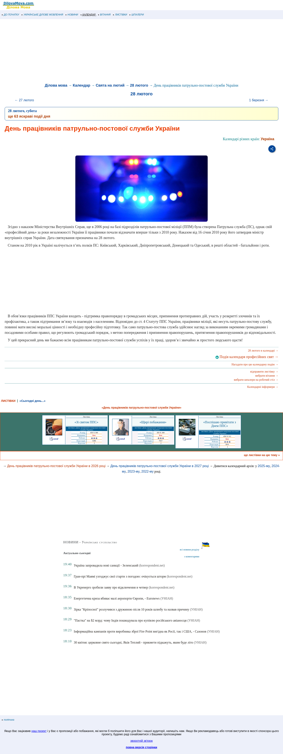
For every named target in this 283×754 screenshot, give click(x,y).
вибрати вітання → (266, 375)
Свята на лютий (110, 85)
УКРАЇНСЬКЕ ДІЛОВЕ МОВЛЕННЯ (42, 14)
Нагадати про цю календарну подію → (254, 364)
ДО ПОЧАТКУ (10, 14)
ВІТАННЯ (104, 14)
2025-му (264, 466)
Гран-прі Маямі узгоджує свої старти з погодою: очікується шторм (120, 576)
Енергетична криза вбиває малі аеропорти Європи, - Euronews (117, 598)
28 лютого (139, 85)
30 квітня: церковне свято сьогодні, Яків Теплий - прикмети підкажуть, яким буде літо (133, 642)
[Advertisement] (122, 51)
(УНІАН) (166, 598)
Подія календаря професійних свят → (246, 357)
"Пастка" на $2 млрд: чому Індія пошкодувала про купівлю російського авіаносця (130, 620)
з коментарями (191, 556)
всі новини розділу (189, 549)
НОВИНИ (72, 14)
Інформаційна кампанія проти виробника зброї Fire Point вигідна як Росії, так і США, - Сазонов (140, 631)
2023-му (133, 471)
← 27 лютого (24, 100)
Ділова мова (56, 85)
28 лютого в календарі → (263, 350)
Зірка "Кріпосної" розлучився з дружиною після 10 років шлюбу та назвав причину (131, 609)
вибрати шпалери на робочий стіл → (256, 379)
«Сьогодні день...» (32, 400)
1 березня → (258, 100)
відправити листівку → (264, 371)
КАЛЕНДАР (88, 14)
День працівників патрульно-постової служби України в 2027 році (159, 466)
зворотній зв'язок (141, 740)
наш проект (38, 731)
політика (8, 719)
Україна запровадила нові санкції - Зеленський (106, 565)
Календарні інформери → (262, 386)
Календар (81, 85)
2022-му (147, 471)
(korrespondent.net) (152, 565)
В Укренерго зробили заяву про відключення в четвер (111, 587)
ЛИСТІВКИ (120, 14)
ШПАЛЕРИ (136, 14)
